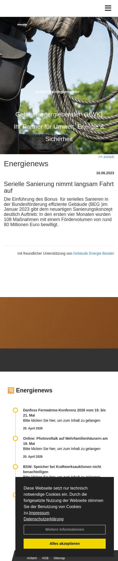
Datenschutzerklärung (44, 519)
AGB (45, 558)
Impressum (39, 513)
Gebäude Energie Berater (93, 253)
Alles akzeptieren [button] (65, 543)
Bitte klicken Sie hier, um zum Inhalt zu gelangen (61, 420)
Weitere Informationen (64, 529)
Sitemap (59, 558)
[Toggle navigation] (108, 8)
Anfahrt (32, 558)
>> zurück (106, 157)
